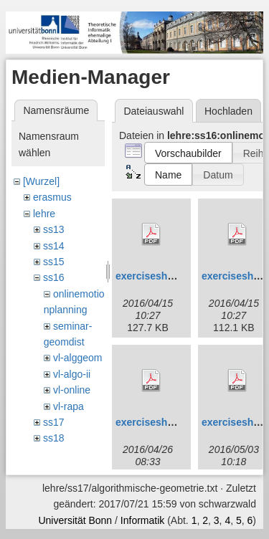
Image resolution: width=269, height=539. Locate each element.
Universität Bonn (75, 520)
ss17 (54, 422)
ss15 (54, 261)
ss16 (54, 277)
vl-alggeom (77, 357)
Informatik (142, 520)
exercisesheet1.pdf (160, 276)
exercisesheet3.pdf (160, 422)
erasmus (52, 197)
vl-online (71, 390)
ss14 (54, 246)
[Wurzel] (41, 181)
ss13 (54, 229)
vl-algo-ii (71, 374)
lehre (44, 213)
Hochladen (228, 111)
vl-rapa (68, 406)
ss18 (54, 438)
